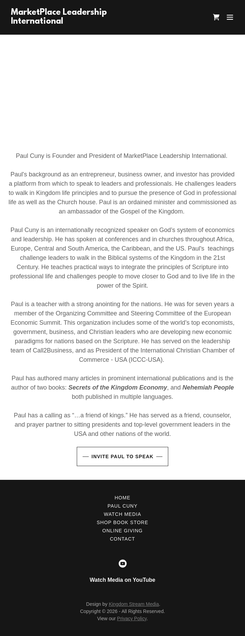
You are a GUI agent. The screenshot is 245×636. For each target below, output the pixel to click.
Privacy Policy (132, 618)
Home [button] (123, 497)
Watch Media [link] (122, 514)
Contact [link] (122, 539)
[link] (59, 22)
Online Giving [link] (122, 530)
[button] (230, 17)
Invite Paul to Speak (122, 456)
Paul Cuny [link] (123, 506)
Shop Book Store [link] (122, 522)
